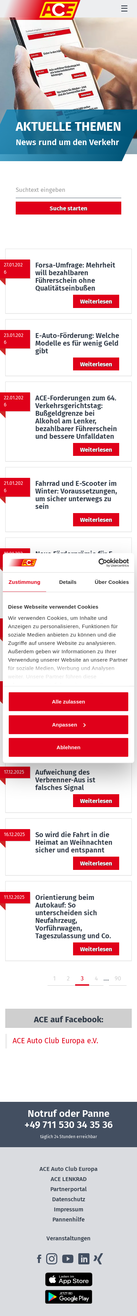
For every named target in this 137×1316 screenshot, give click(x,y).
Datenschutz (68, 1199)
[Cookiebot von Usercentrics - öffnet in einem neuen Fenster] (98, 562)
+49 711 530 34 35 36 (68, 1124)
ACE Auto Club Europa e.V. (55, 1040)
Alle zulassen (68, 702)
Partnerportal (68, 1189)
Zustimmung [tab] (25, 582)
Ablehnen (68, 747)
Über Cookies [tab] (112, 582)
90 (118, 978)
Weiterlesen (96, 301)
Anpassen (69, 724)
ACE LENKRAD (69, 1179)
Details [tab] (68, 582)
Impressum (68, 1209)
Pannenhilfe (68, 1219)
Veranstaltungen (68, 1238)
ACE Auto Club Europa (68, 1169)
